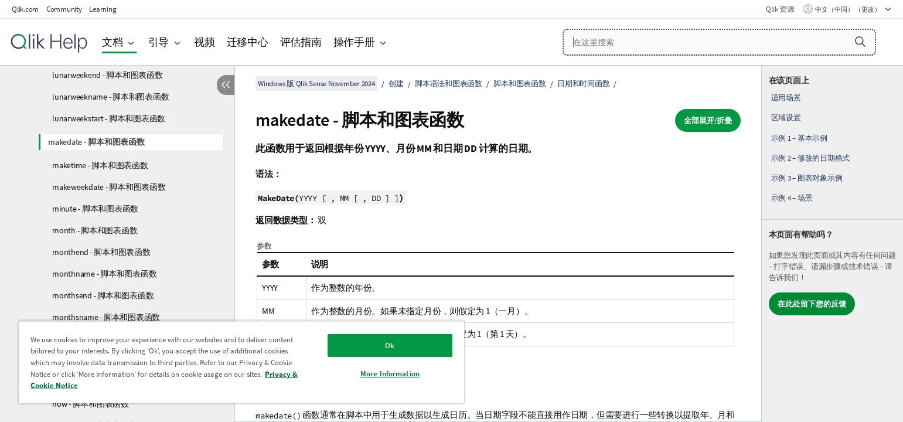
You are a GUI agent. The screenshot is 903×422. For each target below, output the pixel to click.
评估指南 (301, 42)
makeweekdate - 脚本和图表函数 (109, 187)
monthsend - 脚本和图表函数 (103, 295)
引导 (158, 42)
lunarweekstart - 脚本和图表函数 (108, 118)
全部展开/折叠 (708, 120)
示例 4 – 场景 (792, 198)
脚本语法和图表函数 (448, 84)
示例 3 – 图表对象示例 (807, 178)
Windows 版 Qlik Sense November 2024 (316, 84)
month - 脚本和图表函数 (94, 230)
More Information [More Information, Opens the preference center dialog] (390, 374)
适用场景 (786, 98)
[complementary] (832, 244)
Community (64, 9)
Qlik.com (25, 9)
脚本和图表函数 (519, 84)
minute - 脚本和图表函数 (95, 208)
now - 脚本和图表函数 (90, 404)
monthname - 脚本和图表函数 (104, 273)
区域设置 (786, 117)
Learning (102, 9)
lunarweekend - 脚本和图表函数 (107, 75)
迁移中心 (247, 42)
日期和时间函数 (583, 84)
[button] (860, 41)
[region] (241, 362)
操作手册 (354, 42)
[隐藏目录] (225, 85)
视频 (204, 42)
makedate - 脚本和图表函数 (96, 142)
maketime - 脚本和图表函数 (100, 165)
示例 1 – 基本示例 (799, 138)
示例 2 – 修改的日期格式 (810, 158)
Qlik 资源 (780, 9)
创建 (396, 84)
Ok (389, 345)
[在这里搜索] (719, 42)
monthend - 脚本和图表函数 (101, 252)
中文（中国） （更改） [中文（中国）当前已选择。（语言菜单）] (848, 9)
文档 (112, 42)
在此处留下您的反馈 (812, 304)
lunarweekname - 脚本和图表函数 (110, 96)
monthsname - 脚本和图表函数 (106, 317)
